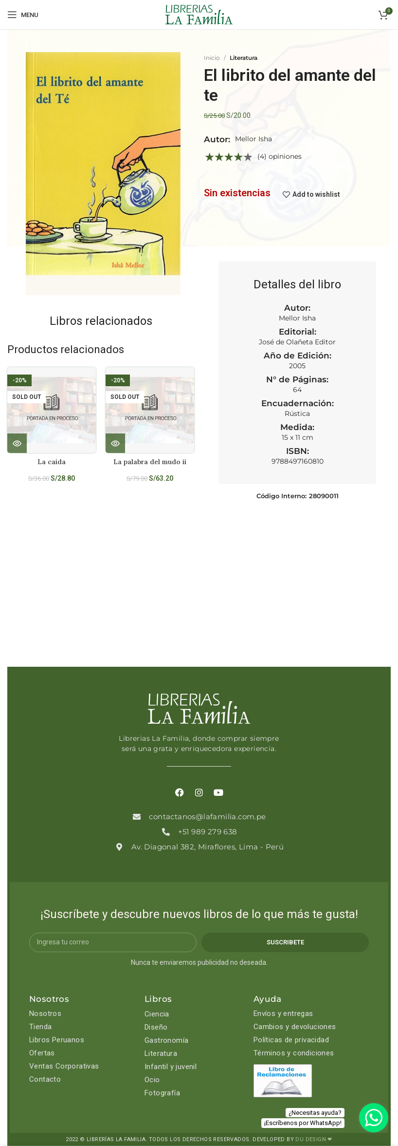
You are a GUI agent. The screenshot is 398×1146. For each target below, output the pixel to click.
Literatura (243, 57)
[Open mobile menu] (22, 14)
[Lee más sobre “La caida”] (17, 443)
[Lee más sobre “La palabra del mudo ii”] (115, 443)
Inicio (212, 57)
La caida (51, 461)
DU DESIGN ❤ (313, 1139)
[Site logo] (199, 14)
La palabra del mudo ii (150, 461)
